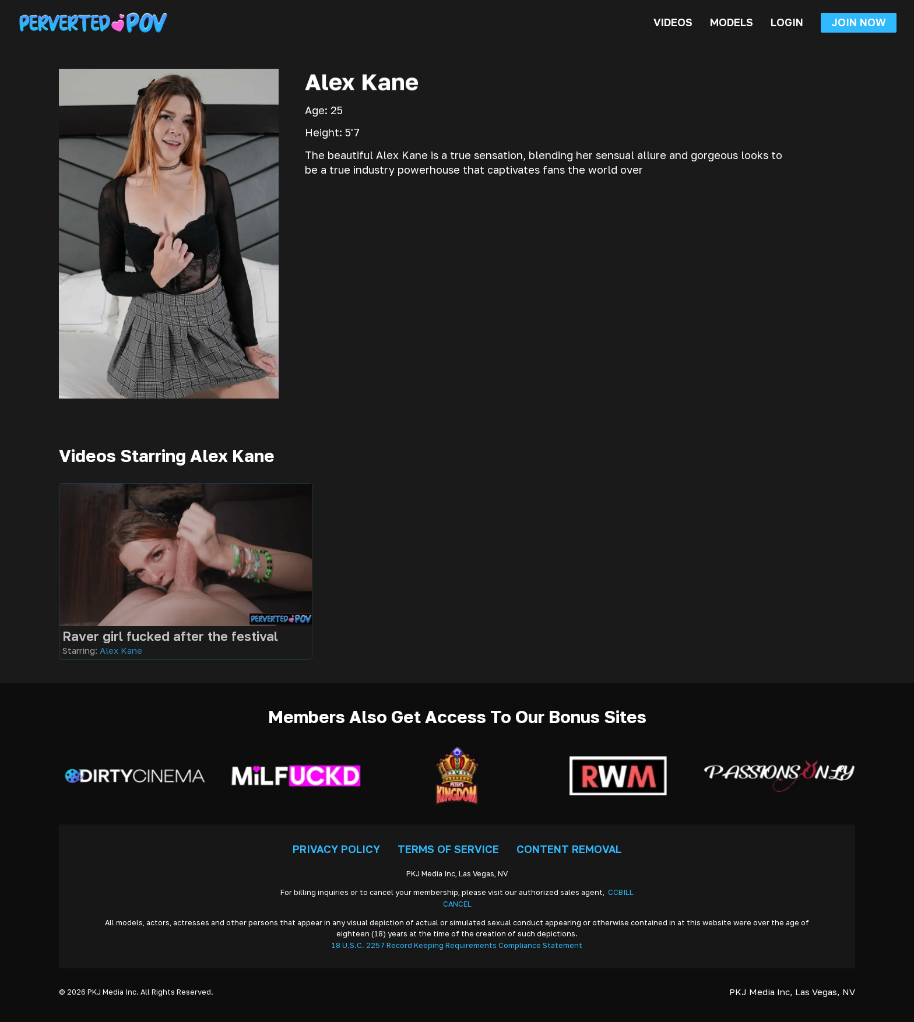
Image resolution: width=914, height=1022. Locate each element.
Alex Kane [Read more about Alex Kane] (121, 650)
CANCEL (457, 904)
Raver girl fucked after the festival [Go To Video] (170, 636)
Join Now (858, 22)
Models (731, 22)
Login (787, 22)
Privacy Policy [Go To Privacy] (336, 849)
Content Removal (568, 849)
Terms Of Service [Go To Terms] (448, 849)
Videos (672, 22)
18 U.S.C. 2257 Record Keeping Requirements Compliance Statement (457, 945)
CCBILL (621, 892)
